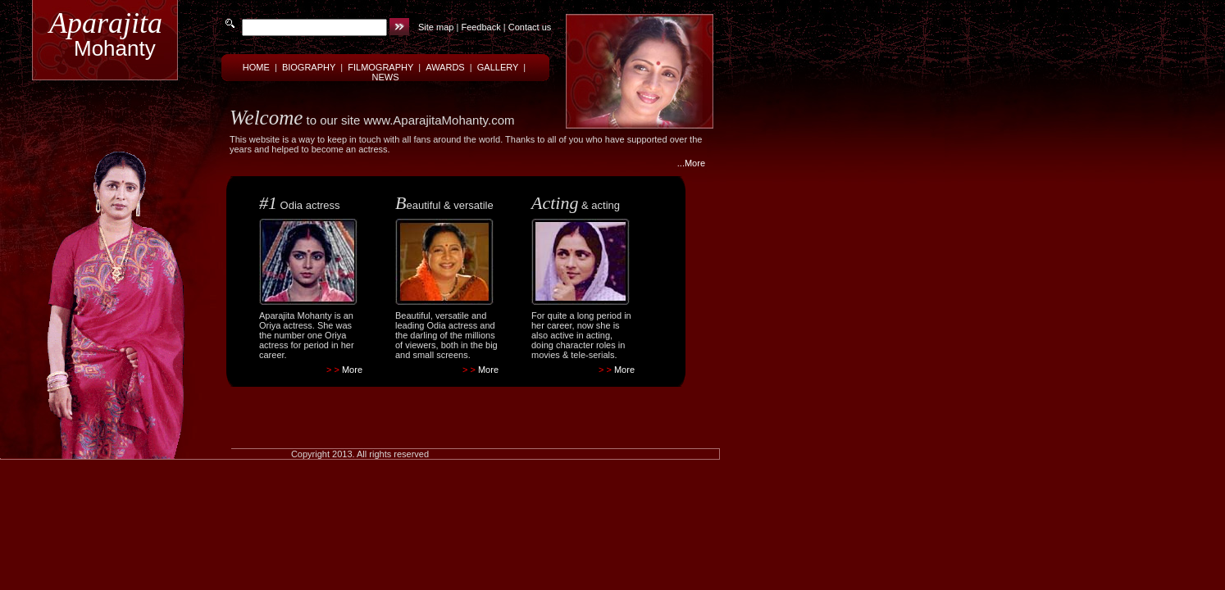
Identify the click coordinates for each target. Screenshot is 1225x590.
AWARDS (445, 67)
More (352, 369)
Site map (435, 27)
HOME (256, 67)
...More (691, 163)
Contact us (530, 27)
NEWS (385, 77)
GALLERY (497, 67)
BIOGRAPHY (308, 67)
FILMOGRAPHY (380, 67)
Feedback (480, 27)
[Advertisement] (451, 403)
